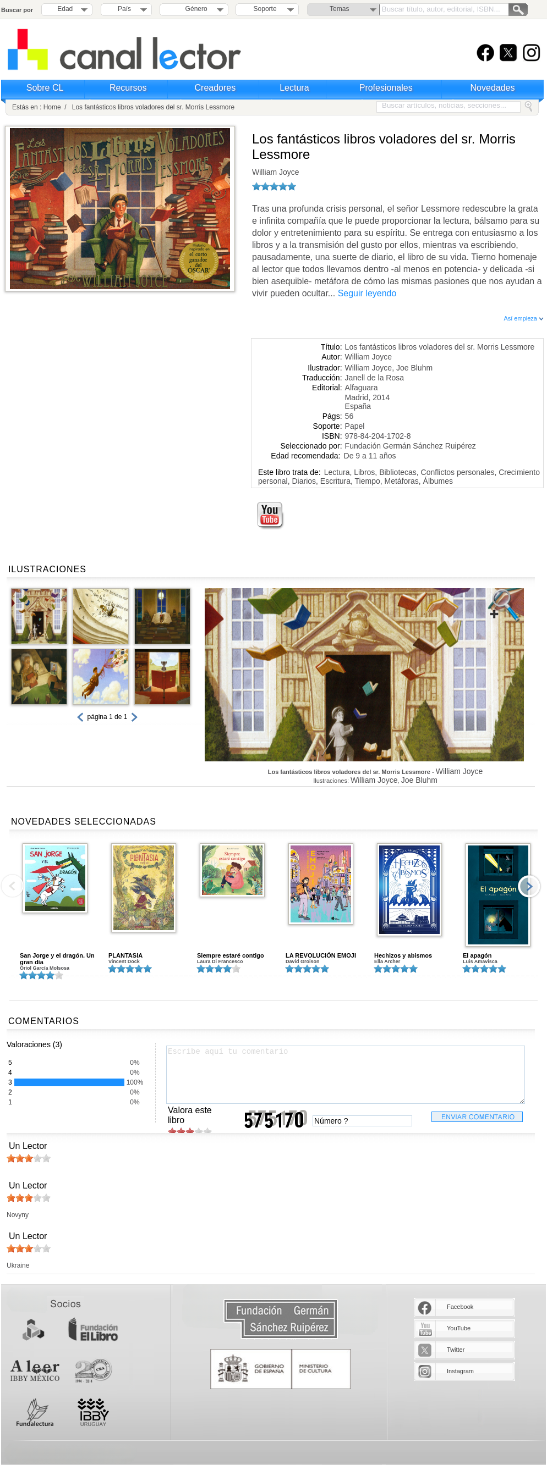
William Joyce (275, 172)
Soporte (265, 9)
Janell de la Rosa (374, 377)
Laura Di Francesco (220, 961)
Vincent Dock (124, 961)
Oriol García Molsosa (44, 968)
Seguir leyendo (367, 293)
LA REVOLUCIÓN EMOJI (321, 955)
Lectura (294, 87)
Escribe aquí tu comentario (345, 1075)
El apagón (477, 955)
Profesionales (386, 87)
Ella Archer (387, 961)
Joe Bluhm (414, 367)
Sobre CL (45, 87)
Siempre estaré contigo (230, 955)
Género (194, 9)
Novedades (493, 87)
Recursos (128, 87)
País (124, 9)
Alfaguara (361, 387)
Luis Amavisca (480, 961)
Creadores (215, 87)
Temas (339, 9)
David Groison (303, 961)
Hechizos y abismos (403, 955)
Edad (65, 9)
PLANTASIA (125, 955)
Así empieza (524, 318)
